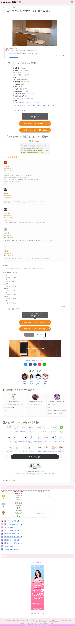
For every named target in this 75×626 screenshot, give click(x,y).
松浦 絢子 (31, 382)
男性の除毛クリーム (13, 546)
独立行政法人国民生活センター (10, 619)
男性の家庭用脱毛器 (13, 549)
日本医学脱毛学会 (20, 619)
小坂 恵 (24, 382)
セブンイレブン (36, 105)
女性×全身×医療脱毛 (13, 521)
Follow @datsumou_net (14, 57)
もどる (29, 334)
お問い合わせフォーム (30, 619)
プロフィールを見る (60, 55)
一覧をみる (43, 337)
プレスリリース (23, 622)
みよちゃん (15, 48)
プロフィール (24, 384)
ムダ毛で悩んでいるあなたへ (33, 622)
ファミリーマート (47, 105)
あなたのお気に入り (44, 622)
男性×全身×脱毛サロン (14, 536)
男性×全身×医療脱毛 (13, 533)
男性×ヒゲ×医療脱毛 (13, 540)
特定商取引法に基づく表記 (66, 619)
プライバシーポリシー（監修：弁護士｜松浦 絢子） (41, 620)
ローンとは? (22, 93)
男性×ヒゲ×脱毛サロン (14, 543)
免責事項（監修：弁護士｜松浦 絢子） (53, 620)
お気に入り (40, 334)
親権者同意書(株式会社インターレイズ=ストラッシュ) (28, 103)
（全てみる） (47, 625)
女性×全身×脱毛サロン (14, 524)
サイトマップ (52, 622)
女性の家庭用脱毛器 (13, 530)
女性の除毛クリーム (13, 527)
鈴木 (38, 382)
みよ (45, 382)
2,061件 (31, 625)
